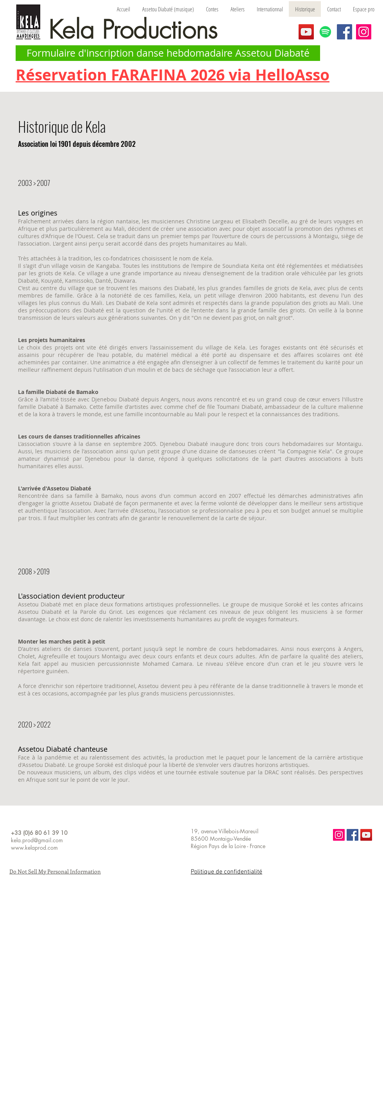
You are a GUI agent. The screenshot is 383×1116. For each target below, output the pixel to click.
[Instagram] (363, 31)
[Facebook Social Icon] (352, 835)
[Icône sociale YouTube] (366, 835)
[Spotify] (325, 31)
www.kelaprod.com (34, 847)
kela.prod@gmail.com (37, 840)
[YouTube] (306, 31)
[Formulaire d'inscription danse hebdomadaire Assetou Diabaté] (168, 53)
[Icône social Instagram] (339, 835)
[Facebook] (344, 31)
